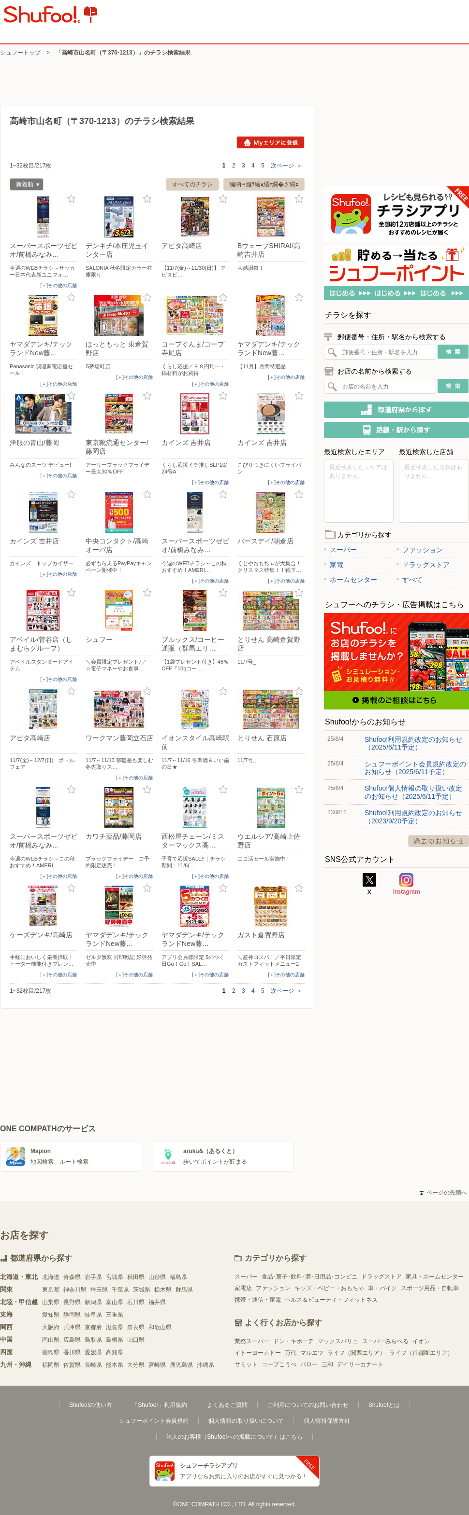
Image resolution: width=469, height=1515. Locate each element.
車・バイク (382, 1288)
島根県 (114, 1339)
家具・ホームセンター (435, 1276)
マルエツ (311, 1352)
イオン (421, 1341)
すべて (409, 580)
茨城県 (141, 1289)
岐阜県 (93, 1314)
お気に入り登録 (71, 199)
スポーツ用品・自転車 (430, 1288)
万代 (290, 1352)
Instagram (406, 884)
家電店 (243, 1288)
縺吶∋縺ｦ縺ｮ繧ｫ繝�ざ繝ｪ (264, 184)
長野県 (72, 1302)
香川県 (72, 1352)
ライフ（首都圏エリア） (421, 1352)
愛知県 (50, 1314)
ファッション (419, 550)
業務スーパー (251, 1341)
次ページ (286, 165)
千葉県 (120, 1289)
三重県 (114, 1314)
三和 (327, 1364)
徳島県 (50, 1352)
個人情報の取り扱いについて (246, 1421)
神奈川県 (75, 1289)
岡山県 (50, 1339)
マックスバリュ (338, 1341)
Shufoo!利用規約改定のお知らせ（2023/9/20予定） (413, 816)
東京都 (50, 1289)
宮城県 (114, 1277)
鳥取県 (93, 1339)
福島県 (178, 1277)
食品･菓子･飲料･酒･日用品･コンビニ (309, 1276)
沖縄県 (205, 1365)
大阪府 (50, 1327)
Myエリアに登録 (270, 142)
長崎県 (93, 1365)
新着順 (25, 185)
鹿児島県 (181, 1365)
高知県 (114, 1352)
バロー (309, 1364)
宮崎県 (157, 1365)
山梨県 (50, 1302)
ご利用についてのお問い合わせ (308, 1405)
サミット (246, 1364)
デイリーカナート (360, 1364)
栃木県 (163, 1289)
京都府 (93, 1327)
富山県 (114, 1302)
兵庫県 (72, 1327)
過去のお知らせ (438, 841)
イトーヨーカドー (257, 1352)
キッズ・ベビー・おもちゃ (329, 1288)
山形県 (157, 1277)
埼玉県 (99, 1289)
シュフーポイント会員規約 (154, 1421)
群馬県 (184, 1289)
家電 (333, 565)
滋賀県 (114, 1327)
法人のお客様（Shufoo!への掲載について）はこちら (234, 1436)
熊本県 (114, 1365)
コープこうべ (279, 1364)
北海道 (50, 1277)
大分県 (136, 1365)
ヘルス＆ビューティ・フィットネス (331, 1299)
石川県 (136, 1302)
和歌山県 (160, 1327)
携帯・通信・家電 (257, 1299)
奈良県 (136, 1327)
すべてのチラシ (192, 184)
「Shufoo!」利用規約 (159, 1405)
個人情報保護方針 (327, 1421)
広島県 (72, 1339)
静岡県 (72, 1314)
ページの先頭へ (443, 1192)
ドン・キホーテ (293, 1341)
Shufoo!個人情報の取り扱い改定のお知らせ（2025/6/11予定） (413, 792)
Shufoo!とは (384, 1405)
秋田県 (136, 1277)
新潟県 (93, 1302)
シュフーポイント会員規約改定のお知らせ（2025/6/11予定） (415, 768)
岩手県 (93, 1277)
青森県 (72, 1277)
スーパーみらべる (385, 1341)
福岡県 (50, 1365)
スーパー (340, 550)
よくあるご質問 (227, 1405)
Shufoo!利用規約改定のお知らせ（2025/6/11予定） (413, 743)
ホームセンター (350, 580)
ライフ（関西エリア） (356, 1352)
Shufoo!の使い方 (90, 1405)
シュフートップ (20, 52)
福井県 (157, 1302)
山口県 (136, 1339)
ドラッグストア (423, 565)
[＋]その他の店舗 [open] (58, 285)
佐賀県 (72, 1365)
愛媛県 (93, 1352)
